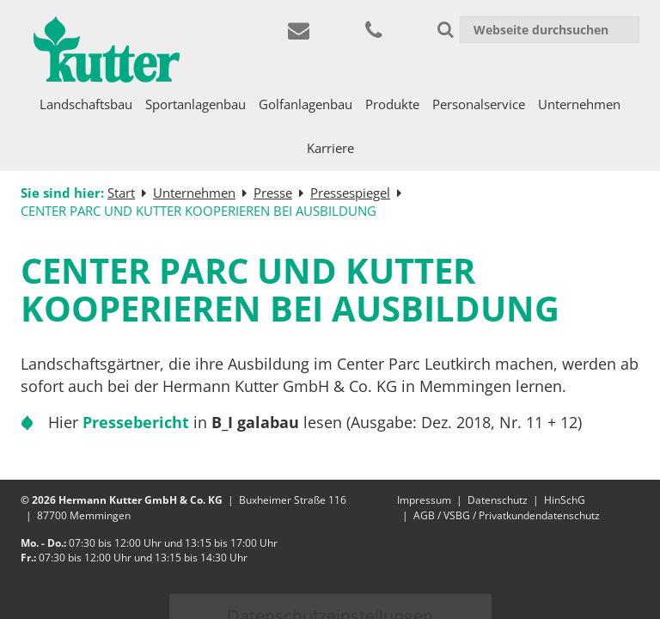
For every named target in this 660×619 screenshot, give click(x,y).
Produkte (392, 104)
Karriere (330, 147)
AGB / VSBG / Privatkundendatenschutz (506, 515)
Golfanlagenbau (305, 104)
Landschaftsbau (86, 104)
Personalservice (478, 104)
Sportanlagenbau (195, 104)
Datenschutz (498, 500)
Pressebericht (135, 422)
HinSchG (564, 500)
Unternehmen (579, 104)
